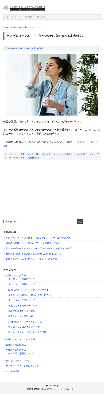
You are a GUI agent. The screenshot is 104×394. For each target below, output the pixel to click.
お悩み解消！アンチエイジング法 (25, 321)
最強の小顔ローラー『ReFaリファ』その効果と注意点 (33, 243)
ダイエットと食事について (20, 154)
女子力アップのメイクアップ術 (24, 327)
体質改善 (30, 157)
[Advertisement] (27, 193)
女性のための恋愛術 (16, 350)
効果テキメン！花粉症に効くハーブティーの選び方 (31, 259)
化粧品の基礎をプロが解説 (21, 311)
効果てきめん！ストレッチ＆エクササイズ (29, 289)
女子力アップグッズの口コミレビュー (25, 366)
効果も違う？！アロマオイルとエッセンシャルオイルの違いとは (38, 237)
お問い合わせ (40, 17)
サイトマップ (16, 17)
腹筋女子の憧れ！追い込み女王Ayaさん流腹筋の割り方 (33, 253)
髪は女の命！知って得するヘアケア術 (27, 332)
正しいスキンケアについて (21, 300)
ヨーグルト (19, 157)
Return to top (52, 385)
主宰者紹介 (28, 17)
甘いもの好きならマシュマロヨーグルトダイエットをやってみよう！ (40, 248)
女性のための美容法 (63, 154)
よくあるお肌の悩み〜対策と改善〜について (30, 295)
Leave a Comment (34, 48)
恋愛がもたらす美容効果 (20, 316)
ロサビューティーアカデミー (37, 8)
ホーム (6, 17)
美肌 (37, 157)
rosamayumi (16, 48)
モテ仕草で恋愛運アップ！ (21, 353)
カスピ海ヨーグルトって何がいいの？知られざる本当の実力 (46, 36)
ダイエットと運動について (21, 284)
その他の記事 (12, 371)
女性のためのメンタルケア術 (20, 339)
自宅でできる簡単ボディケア (22, 305)
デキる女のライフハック (18, 360)
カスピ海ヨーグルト (86, 154)
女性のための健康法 (43, 154)
